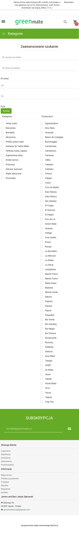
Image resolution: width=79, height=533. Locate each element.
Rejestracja (6, 454)
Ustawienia (6, 458)
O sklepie (5, 482)
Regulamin (5, 489)
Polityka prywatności (10, 478)
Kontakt (4, 492)
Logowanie (5, 451)
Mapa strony (6, 475)
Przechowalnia (7, 465)
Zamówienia (6, 461)
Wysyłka (4, 485)
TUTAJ (49, 8)
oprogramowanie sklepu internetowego (35, 525)
